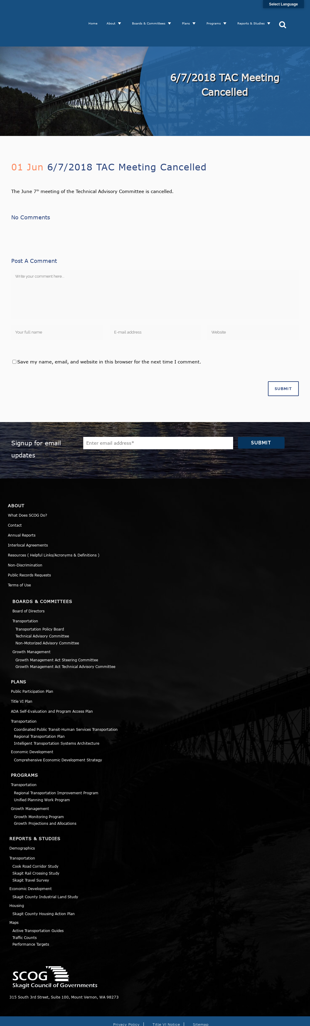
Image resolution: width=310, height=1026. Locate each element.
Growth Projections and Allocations (45, 801)
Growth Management (31, 629)
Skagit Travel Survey (30, 858)
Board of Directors (28, 588)
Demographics (22, 826)
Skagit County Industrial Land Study (45, 874)
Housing (16, 883)
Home (95, 12)
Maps (13, 900)
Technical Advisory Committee (42, 613)
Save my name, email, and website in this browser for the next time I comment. (109, 339)
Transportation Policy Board (39, 607)
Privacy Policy (126, 1002)
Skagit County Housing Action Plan (43, 891)
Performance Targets (30, 922)
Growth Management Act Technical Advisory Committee (65, 644)
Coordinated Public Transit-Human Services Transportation (66, 707)
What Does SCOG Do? (27, 493)
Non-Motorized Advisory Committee (47, 620)
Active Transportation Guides (38, 908)
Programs (216, 12)
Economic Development (32, 729)
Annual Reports (21, 513)
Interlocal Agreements (28, 523)
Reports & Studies (253, 12)
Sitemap (201, 1002)
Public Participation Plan (32, 669)
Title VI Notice (166, 1002)
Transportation (25, 598)
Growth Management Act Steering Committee (56, 637)
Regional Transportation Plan (39, 714)
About (113, 12)
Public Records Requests (29, 552)
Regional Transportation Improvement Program (56, 770)
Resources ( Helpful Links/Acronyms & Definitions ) (53, 533)
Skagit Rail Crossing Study (35, 851)
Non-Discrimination (25, 542)
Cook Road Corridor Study (35, 844)
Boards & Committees (151, 12)
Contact (15, 503)
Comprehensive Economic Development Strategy (58, 737)
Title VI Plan (21, 679)
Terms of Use (19, 562)
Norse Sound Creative (243, 1018)
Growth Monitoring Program (39, 794)
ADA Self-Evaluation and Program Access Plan (52, 689)
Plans (188, 12)
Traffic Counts (24, 915)
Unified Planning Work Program (42, 777)
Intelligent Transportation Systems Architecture (56, 721)
